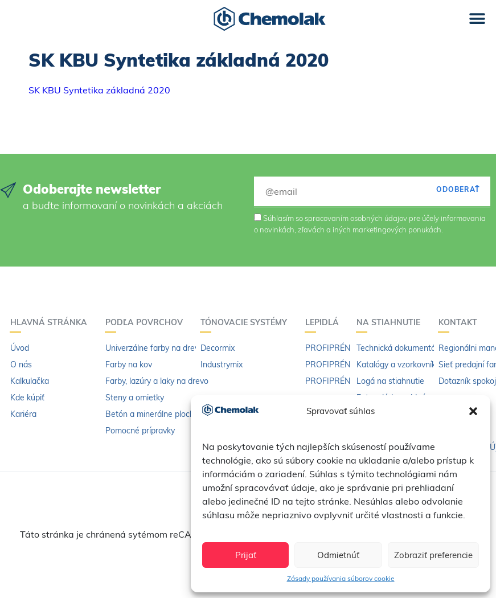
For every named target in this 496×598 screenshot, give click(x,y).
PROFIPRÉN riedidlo (342, 381)
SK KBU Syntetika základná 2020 (99, 90)
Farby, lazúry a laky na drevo (156, 381)
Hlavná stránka (51, 322)
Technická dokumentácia (401, 348)
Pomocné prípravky (140, 430)
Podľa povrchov (146, 322)
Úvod (19, 348)
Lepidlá (325, 322)
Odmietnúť (338, 555)
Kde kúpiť (27, 397)
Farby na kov (128, 364)
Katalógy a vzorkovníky (398, 364)
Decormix (217, 348)
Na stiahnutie (391, 322)
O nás (21, 364)
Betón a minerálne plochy (151, 414)
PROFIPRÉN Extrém (341, 364)
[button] (473, 411)
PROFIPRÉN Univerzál (345, 348)
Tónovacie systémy (246, 322)
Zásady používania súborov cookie (341, 578)
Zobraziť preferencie (433, 555)
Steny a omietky (134, 397)
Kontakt (460, 322)
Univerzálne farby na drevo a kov (165, 348)
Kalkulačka (29, 381)
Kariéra (23, 414)
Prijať (245, 555)
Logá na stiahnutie (390, 381)
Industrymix (221, 364)
